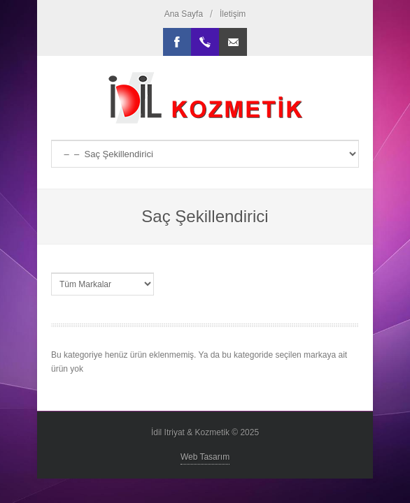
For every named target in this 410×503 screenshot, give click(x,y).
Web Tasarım (205, 457)
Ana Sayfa (183, 14)
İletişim (233, 14)
